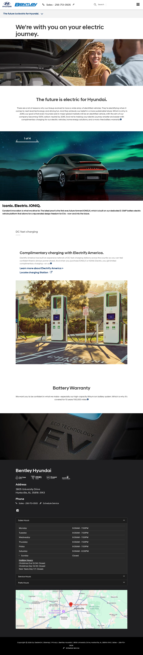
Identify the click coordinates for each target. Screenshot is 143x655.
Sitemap (46, 642)
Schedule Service (83, 4)
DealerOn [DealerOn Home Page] (38, 642)
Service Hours (71, 576)
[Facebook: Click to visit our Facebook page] (18, 510)
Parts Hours (71, 582)
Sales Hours (71, 520)
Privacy (54, 642)
